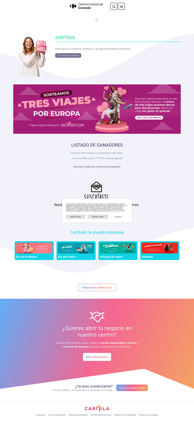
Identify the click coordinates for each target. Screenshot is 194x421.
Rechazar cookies (97, 217)
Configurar (118, 217)
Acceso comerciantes (132, 388)
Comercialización (57, 414)
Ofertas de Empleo (78, 414)
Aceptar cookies (76, 217)
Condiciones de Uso (101, 414)
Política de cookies (118, 211)
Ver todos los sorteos (68, 55)
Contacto (40, 414)
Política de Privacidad (125, 414)
